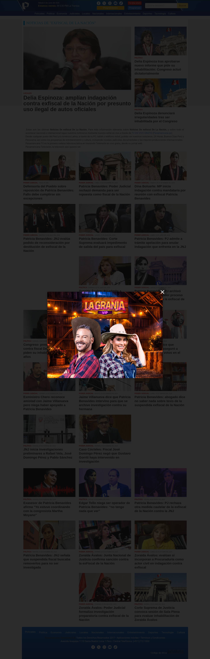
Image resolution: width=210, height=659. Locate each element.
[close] (162, 292)
